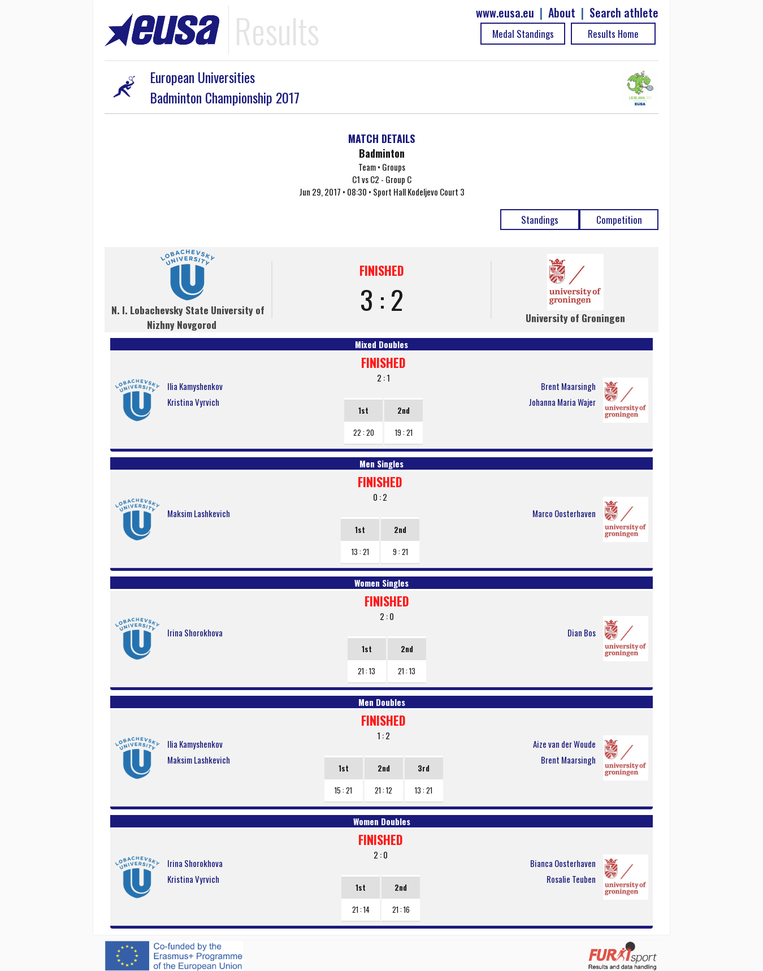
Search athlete (623, 13)
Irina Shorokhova (195, 632)
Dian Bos (581, 632)
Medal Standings (523, 34)
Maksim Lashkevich (198, 513)
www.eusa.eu (505, 13)
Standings (539, 220)
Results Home (613, 34)
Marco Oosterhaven (564, 513)
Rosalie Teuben (571, 879)
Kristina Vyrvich (193, 402)
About (561, 13)
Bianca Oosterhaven (563, 863)
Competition (619, 220)
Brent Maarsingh (568, 386)
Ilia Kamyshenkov (195, 386)
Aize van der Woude (564, 744)
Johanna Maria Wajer (562, 402)
